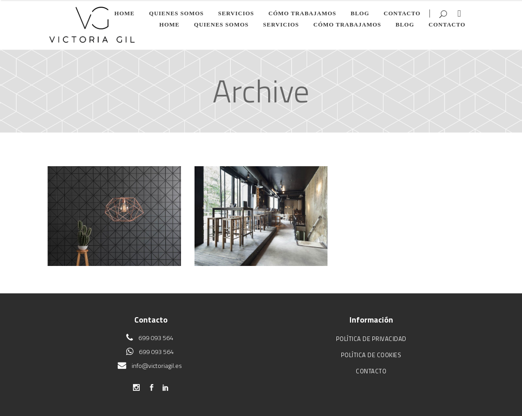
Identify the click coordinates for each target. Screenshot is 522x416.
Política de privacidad (371, 338)
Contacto (371, 371)
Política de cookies (371, 354)
